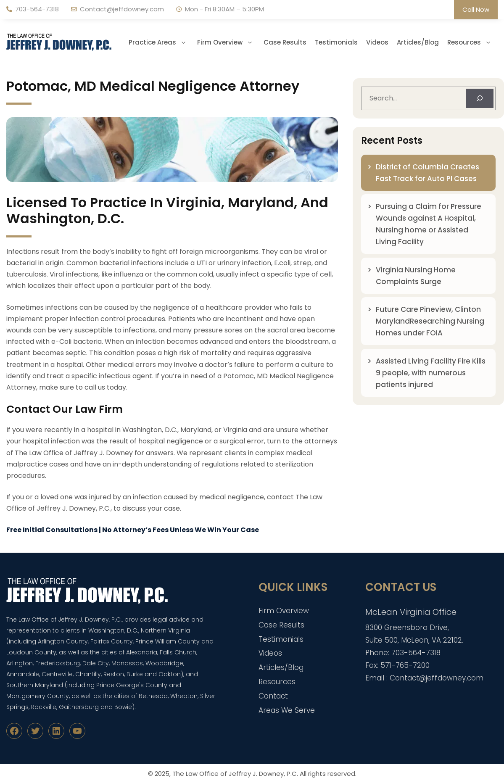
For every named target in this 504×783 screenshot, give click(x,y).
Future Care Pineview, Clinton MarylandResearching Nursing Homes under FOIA (430, 321)
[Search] (479, 98)
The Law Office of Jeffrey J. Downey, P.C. (235, 773)
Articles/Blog (418, 42)
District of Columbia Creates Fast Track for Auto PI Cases (427, 173)
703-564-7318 (37, 9)
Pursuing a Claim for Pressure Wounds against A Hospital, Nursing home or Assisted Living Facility (428, 224)
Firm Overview (228, 42)
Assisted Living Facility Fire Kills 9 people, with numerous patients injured (431, 373)
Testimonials (336, 42)
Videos (377, 42)
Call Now (475, 9)
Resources (472, 42)
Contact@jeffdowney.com (122, 9)
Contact (273, 696)
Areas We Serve (287, 710)
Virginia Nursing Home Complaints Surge (416, 276)
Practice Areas (161, 42)
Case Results (285, 42)
